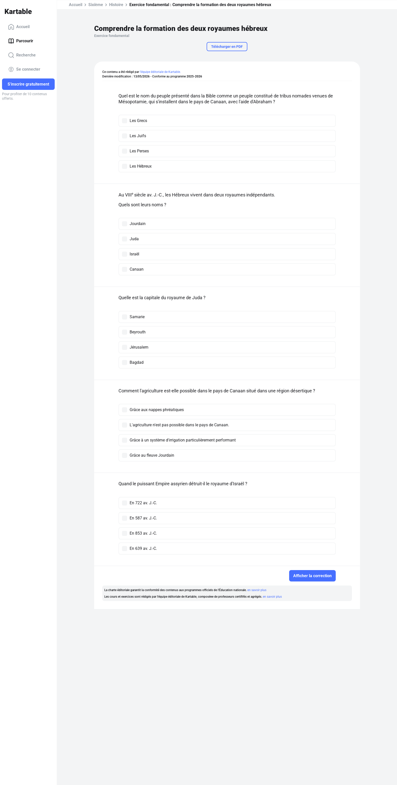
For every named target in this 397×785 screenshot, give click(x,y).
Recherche (22, 55)
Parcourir (20, 41)
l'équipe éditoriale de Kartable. (160, 72)
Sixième (95, 4)
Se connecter (24, 69)
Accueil (19, 27)
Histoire (116, 4)
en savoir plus (256, 590)
